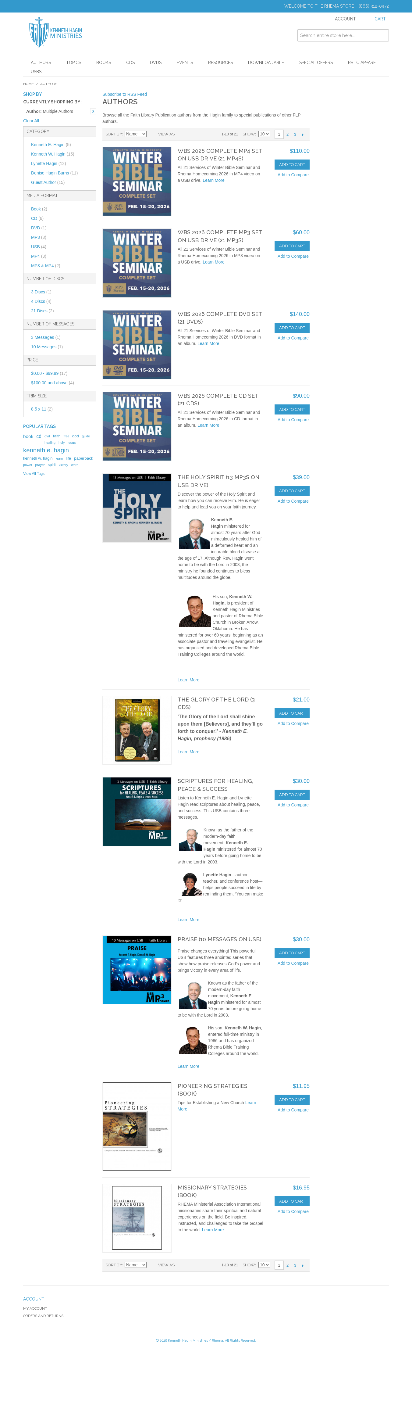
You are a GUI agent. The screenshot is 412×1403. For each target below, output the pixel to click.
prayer (40, 465)
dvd (47, 436)
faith (57, 436)
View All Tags (33, 474)
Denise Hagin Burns (54, 172)
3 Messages (46, 337)
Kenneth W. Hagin (52, 154)
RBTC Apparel (363, 62)
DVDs (156, 62)
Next (303, 134)
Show (249, 134)
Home (28, 84)
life (68, 458)
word (74, 465)
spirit (52, 465)
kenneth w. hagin (37, 458)
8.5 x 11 (42, 409)
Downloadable (266, 62)
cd (38, 436)
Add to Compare (293, 174)
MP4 (38, 256)
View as (166, 134)
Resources (220, 62)
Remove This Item (93, 111)
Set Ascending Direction (152, 134)
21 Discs (42, 310)
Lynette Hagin (48, 163)
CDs (130, 62)
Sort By (113, 134)
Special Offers (316, 62)
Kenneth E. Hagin (51, 144)
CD (37, 218)
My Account (35, 1308)
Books (103, 62)
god (75, 436)
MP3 (38, 237)
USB (38, 246)
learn (59, 458)
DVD (39, 227)
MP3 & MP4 (45, 265)
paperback (83, 458)
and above (52, 382)
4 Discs (41, 301)
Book (39, 208)
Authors (41, 62)
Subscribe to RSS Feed (124, 94)
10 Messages (47, 346)
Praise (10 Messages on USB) (219, 939)
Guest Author (48, 182)
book (28, 436)
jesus (72, 442)
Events (185, 62)
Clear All (31, 120)
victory (63, 465)
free (66, 436)
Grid (181, 134)
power (27, 465)
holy (62, 442)
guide (86, 436)
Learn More (214, 180)
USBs (36, 71)
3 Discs (41, 291)
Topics (73, 62)
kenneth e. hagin (46, 450)
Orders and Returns (43, 1316)
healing (49, 442)
